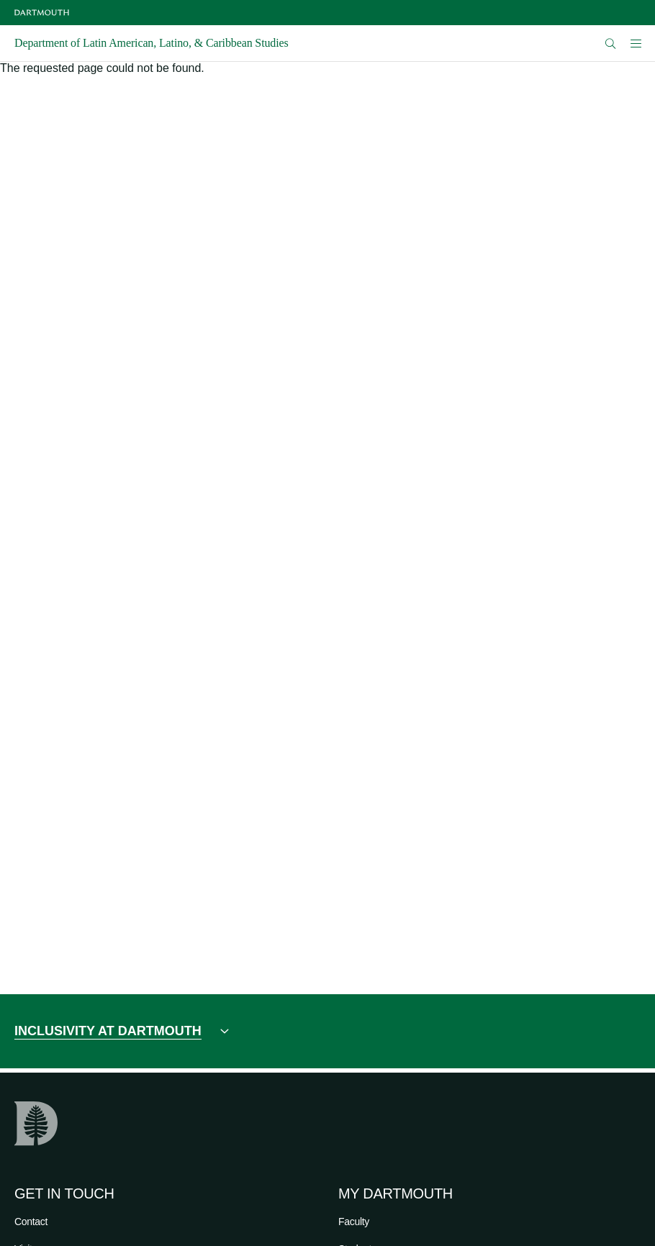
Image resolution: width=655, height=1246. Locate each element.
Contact (31, 1221)
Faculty (353, 1221)
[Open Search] (610, 43)
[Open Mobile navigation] (636, 43)
